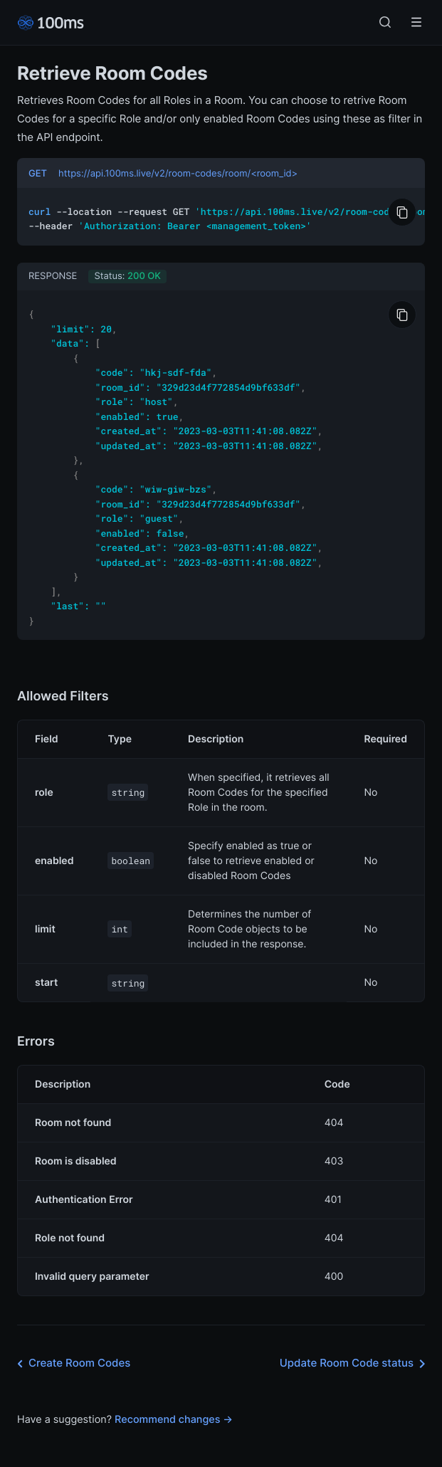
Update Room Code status (355, 1346)
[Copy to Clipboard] (402, 212)
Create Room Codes (70, 1346)
